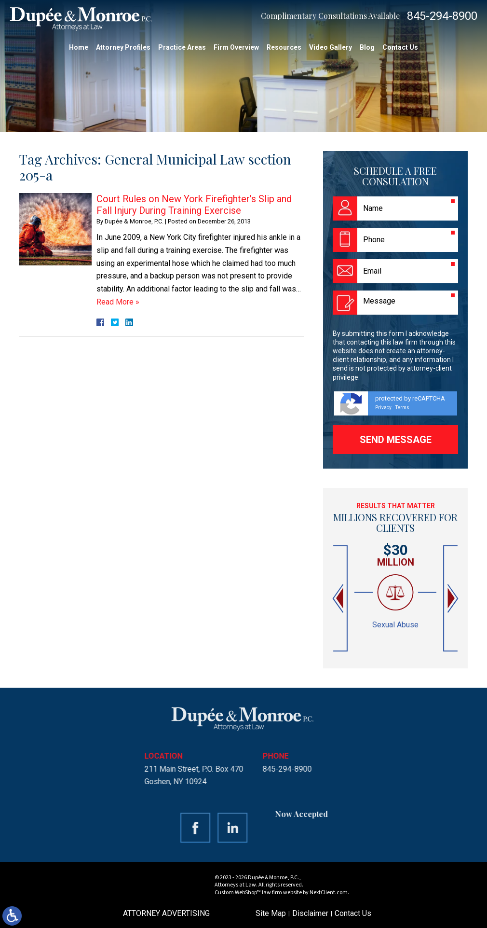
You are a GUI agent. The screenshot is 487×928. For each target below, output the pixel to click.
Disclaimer (310, 913)
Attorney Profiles (123, 47)
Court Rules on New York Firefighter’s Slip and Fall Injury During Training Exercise (194, 204)
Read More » (117, 301)
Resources (284, 47)
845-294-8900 (442, 16)
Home (78, 47)
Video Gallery (330, 47)
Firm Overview (236, 47)
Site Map (271, 913)
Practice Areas (182, 47)
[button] (339, 598)
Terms (402, 407)
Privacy (383, 407)
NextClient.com (329, 892)
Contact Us (400, 47)
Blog (367, 47)
